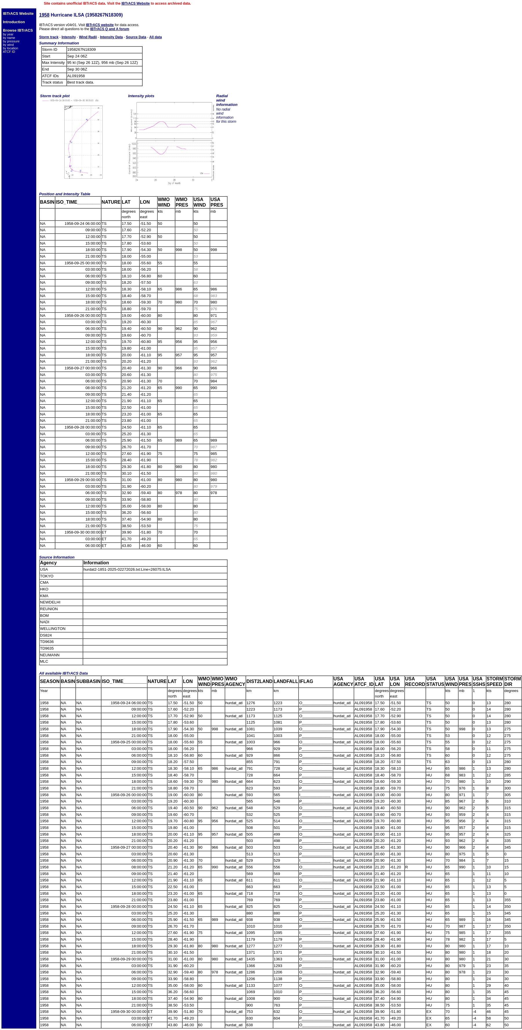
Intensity (68, 37)
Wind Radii (88, 37)
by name (9, 37)
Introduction (14, 22)
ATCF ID (9, 51)
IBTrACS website (100, 25)
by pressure (11, 41)
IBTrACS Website (135, 3)
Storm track (49, 37)
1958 (44, 14)
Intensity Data (111, 37)
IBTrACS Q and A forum (109, 29)
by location (10, 48)
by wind (8, 44)
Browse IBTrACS (18, 30)
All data (155, 37)
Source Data (136, 37)
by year (8, 34)
